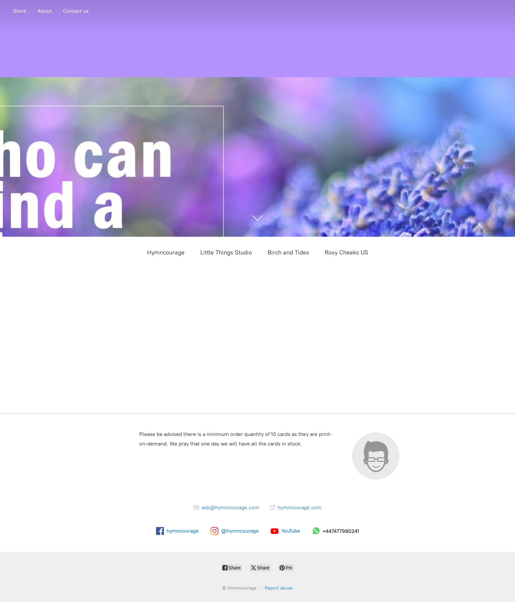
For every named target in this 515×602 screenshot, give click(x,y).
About (44, 11)
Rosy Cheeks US (346, 252)
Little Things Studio (226, 252)
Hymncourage (166, 252)
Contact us (76, 11)
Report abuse (279, 588)
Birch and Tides (288, 252)
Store (19, 11)
